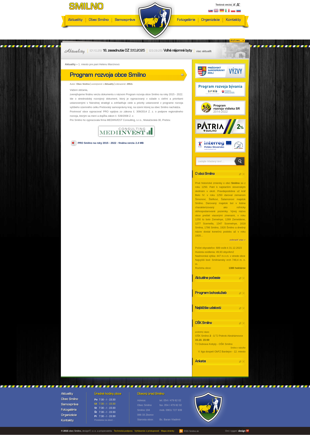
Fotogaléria (186, 20)
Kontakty (233, 20)
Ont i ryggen (231, 431)
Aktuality (75, 20)
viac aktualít (203, 51)
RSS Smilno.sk (189, 431)
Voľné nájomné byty (178, 51)
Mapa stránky (167, 431)
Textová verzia (223, 4)
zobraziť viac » (238, 240)
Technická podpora (123, 431)
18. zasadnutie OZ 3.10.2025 (124, 51)
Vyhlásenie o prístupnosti (146, 431)
